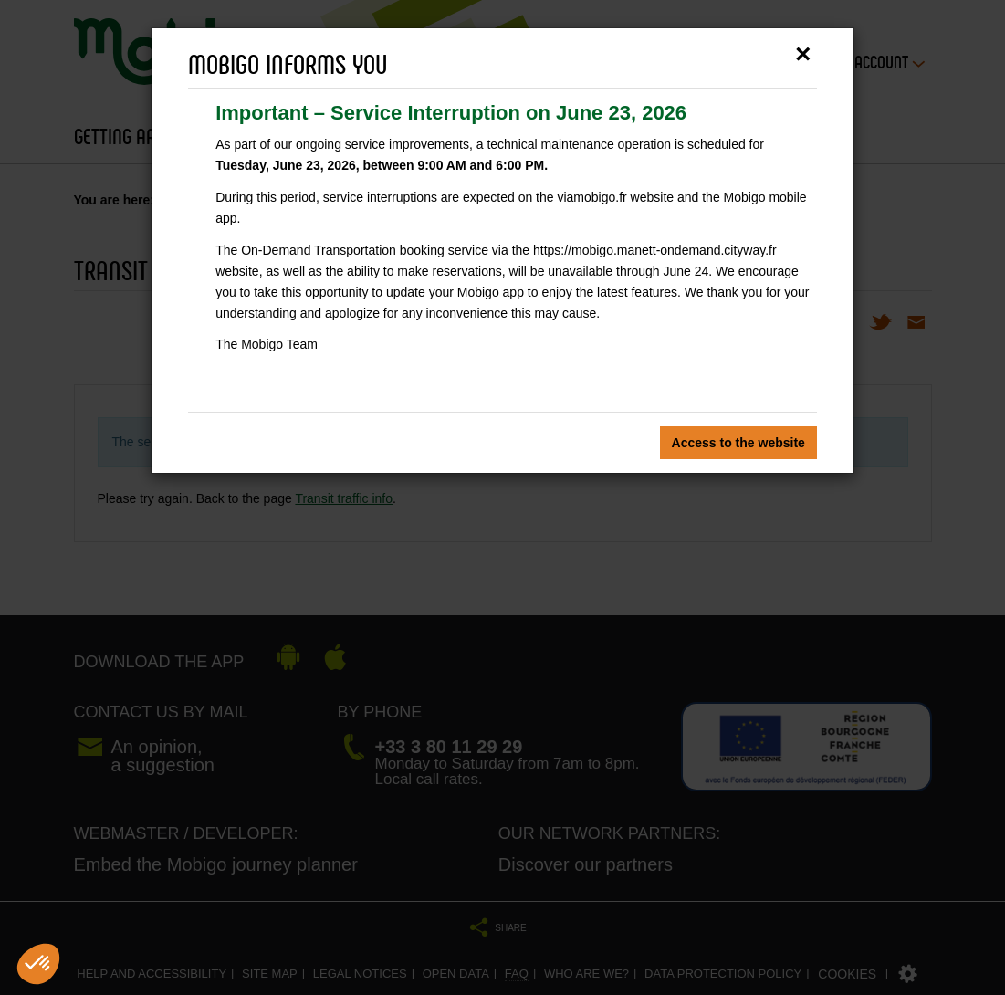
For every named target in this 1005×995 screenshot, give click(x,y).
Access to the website (738, 442)
